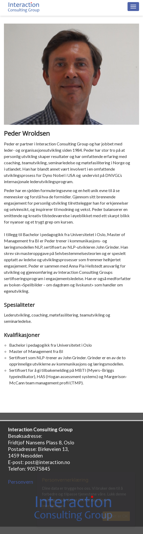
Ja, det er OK (116, 516)
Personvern (20, 482)
